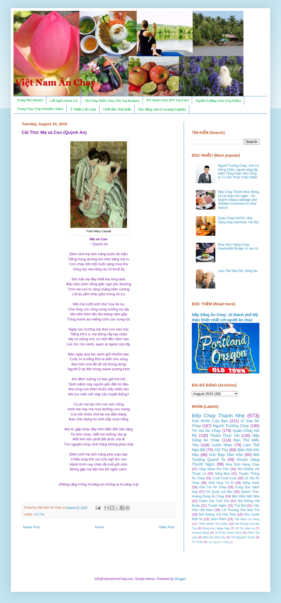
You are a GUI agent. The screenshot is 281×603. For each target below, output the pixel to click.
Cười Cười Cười (224, 478)
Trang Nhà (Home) (30, 100)
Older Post (166, 527)
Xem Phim (218, 519)
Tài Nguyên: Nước (243, 537)
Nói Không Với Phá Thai (217, 514)
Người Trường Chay (231, 426)
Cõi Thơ (39, 514)
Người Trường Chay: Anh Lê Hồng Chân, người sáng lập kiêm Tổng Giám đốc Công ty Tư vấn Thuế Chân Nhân (238, 171)
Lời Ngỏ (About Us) (64, 101)
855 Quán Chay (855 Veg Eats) (167, 100)
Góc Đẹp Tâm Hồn (226, 455)
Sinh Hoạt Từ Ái (220, 483)
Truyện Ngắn (217, 505)
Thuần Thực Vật (225, 435)
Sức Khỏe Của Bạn (210, 421)
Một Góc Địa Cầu (214, 537)
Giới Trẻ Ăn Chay (212, 487)
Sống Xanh (251, 483)
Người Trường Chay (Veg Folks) (218, 101)
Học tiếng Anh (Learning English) (162, 109)
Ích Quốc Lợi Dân (219, 492)
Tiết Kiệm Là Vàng (246, 519)
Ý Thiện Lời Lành (83, 109)
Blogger (180, 579)
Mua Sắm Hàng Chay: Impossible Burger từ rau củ (238, 246)
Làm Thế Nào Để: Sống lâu (237, 271)
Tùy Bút (240, 505)
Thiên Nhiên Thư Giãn (213, 523)
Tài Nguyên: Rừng (218, 541)
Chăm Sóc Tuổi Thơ (214, 501)
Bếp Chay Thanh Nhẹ (218, 415)
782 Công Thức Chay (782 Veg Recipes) (112, 101)
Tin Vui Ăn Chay (206, 430)
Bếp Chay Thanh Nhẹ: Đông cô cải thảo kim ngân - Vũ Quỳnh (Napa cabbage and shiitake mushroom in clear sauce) (238, 199)
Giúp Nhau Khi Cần (214, 469)
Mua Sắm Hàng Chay (242, 464)
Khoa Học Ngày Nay (216, 528)
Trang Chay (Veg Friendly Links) (40, 109)
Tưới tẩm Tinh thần (117, 109)
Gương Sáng (200, 532)
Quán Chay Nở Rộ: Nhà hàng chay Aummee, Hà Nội (238, 220)
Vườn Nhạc (222, 445)
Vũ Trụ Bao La (245, 528)
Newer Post (31, 527)
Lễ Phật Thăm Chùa (228, 532)
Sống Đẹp (222, 474)
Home (99, 527)
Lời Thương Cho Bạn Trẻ (240, 510)
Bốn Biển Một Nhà (245, 496)
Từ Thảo (197, 541)
